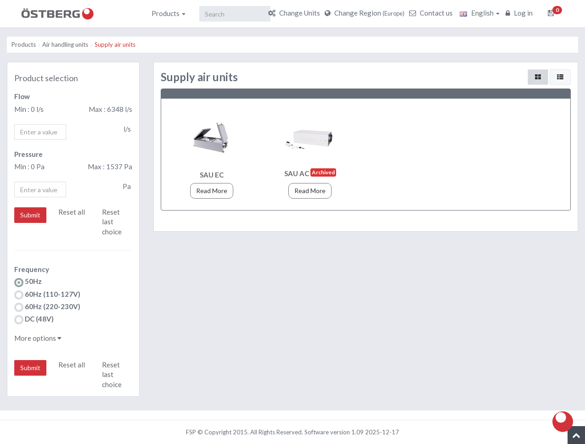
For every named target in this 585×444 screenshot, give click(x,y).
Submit (30, 215)
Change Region (366, 13)
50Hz (28, 282)
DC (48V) (34, 319)
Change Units (295, 13)
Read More (211, 190)
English (480, 13)
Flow (22, 96)
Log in (520, 13)
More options (38, 338)
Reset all (71, 212)
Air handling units (65, 44)
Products (169, 13)
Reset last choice (112, 222)
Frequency (31, 269)
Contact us (432, 13)
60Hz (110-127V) (47, 295)
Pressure (28, 154)
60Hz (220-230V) (47, 307)
